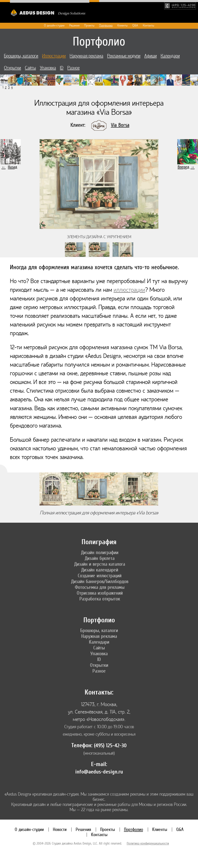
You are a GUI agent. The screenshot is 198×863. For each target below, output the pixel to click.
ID (61, 68)
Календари (170, 56)
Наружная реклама (86, 56)
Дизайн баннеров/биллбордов (99, 581)
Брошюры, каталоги (21, 56)
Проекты (89, 25)
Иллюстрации (54, 56)
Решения (74, 25)
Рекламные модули (123, 56)
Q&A (135, 25)
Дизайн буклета (99, 558)
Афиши (150, 56)
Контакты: (99, 692)
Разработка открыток (99, 599)
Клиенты (122, 25)
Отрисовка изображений (100, 593)
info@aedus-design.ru (99, 772)
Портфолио (106, 25)
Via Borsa (120, 125)
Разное (73, 68)
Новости (60, 829)
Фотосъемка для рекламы (100, 587)
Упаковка (48, 68)
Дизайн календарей (99, 570)
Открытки (12, 68)
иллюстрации (129, 289)
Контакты (148, 25)
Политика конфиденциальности (148, 843)
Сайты (30, 68)
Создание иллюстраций (99, 576)
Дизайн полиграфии (99, 552)
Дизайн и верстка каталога (99, 564)
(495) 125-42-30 (110, 745)
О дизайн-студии (54, 25)
